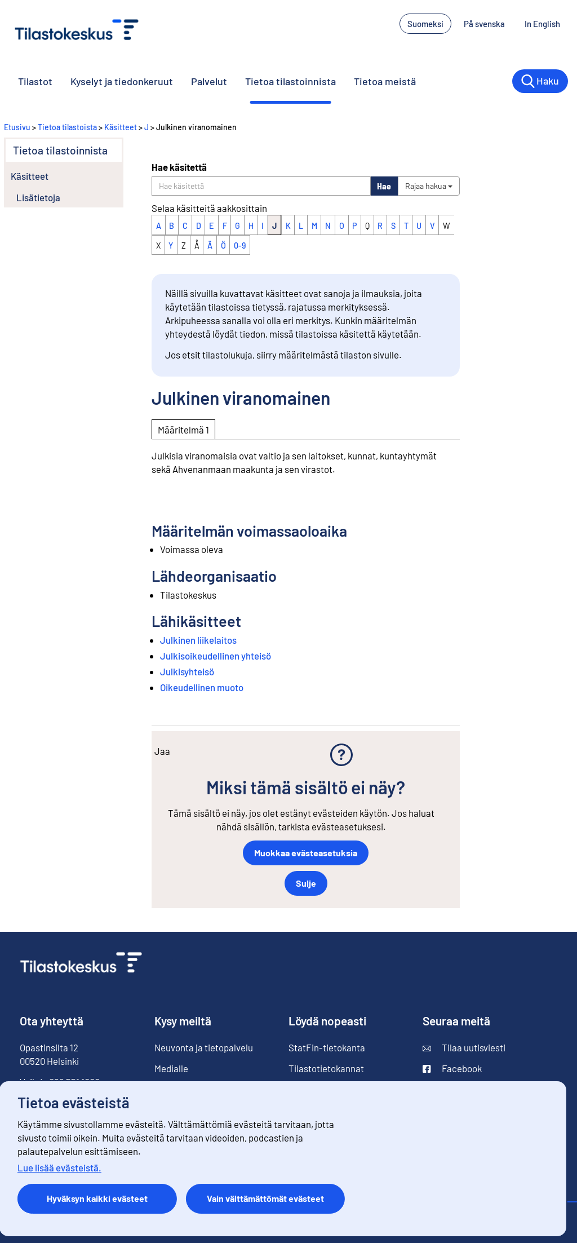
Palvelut (209, 81)
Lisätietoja (38, 197)
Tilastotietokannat (326, 1068)
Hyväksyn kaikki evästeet (97, 1198)
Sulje (306, 883)
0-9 (240, 245)
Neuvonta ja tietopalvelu (203, 1047)
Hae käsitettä (179, 166)
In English (542, 24)
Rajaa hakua (428, 186)
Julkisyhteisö (187, 671)
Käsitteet (120, 127)
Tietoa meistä (385, 81)
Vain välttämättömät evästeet (265, 1198)
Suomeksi (425, 24)
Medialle (171, 1068)
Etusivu (17, 127)
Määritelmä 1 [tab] (183, 429)
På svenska (484, 24)
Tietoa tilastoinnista (290, 81)
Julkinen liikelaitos (198, 639)
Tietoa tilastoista (67, 127)
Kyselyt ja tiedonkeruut (121, 81)
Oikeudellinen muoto (201, 687)
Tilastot (35, 81)
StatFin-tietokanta (326, 1047)
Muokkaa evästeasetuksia (305, 852)
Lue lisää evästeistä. (59, 1167)
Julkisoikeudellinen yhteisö (215, 655)
